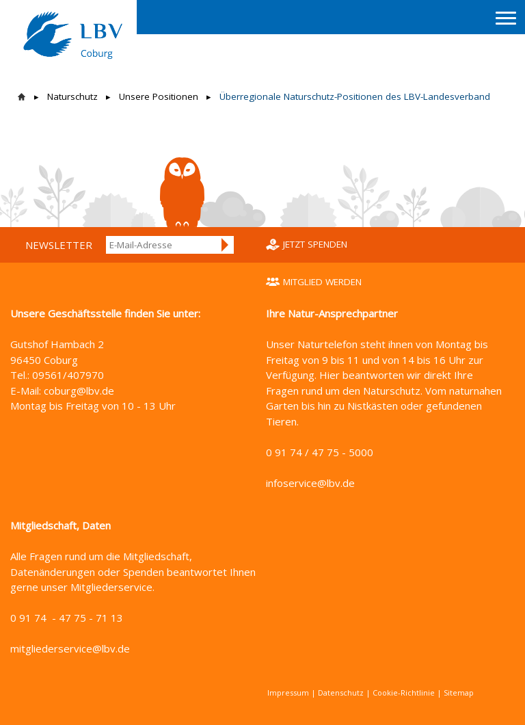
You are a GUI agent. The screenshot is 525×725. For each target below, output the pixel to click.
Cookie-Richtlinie (404, 692)
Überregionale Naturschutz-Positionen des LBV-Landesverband (354, 96)
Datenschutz (341, 692)
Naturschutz (72, 96)
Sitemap (459, 692)
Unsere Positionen (158, 96)
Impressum (288, 692)
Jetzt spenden (315, 244)
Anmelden (225, 245)
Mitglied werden (322, 282)
